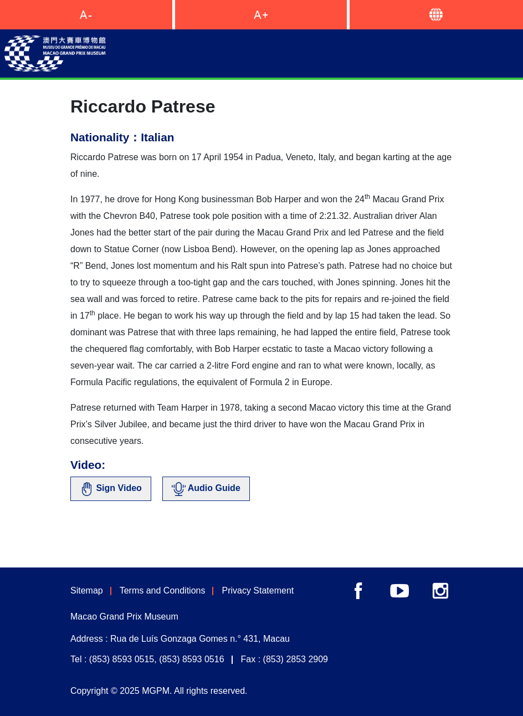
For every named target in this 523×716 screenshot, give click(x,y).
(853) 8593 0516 (191, 659)
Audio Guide (206, 489)
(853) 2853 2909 (295, 659)
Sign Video (111, 489)
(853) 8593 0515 (121, 659)
